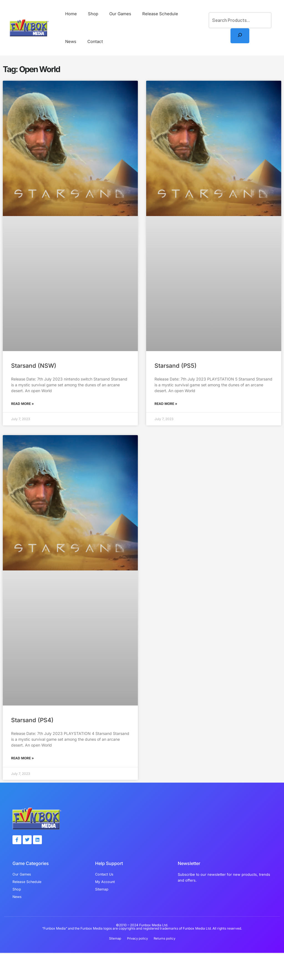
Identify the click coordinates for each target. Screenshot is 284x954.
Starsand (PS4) (32, 720)
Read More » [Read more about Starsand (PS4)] (22, 758)
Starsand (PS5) (175, 365)
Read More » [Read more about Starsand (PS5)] (165, 404)
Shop (89, 13)
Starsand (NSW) (33, 365)
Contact (71, 41)
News (182, 13)
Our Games (113, 13)
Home (69, 13)
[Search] (239, 36)
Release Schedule (150, 13)
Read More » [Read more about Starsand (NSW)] (22, 404)
